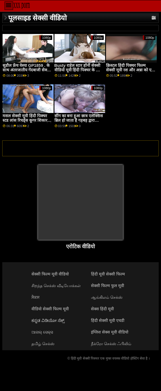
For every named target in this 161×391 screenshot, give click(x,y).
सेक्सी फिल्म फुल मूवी (107, 285)
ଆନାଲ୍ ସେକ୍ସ (42, 332)
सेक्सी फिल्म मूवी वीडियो (50, 274)
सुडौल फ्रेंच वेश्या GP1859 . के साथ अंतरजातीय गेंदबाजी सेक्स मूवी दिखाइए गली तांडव (26, 70)
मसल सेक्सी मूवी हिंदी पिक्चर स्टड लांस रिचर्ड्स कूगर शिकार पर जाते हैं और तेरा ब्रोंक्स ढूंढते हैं (27, 120)
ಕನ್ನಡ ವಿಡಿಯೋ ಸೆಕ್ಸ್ (48, 320)
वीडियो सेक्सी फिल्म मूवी (50, 309)
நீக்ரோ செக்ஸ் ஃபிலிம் (111, 343)
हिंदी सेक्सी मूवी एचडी (107, 320)
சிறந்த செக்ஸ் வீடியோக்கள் (56, 285)
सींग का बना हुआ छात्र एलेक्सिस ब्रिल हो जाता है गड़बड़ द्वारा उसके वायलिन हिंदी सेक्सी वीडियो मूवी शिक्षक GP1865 (78, 123)
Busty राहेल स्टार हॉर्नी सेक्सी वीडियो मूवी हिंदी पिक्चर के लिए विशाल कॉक (78, 70)
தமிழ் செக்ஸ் (42, 343)
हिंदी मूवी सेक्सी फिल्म (108, 274)
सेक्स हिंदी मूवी (102, 309)
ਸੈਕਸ (35, 297)
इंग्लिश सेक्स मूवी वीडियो (109, 332)
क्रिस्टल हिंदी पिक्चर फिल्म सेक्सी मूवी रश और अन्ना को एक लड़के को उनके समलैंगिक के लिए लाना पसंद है (130, 72)
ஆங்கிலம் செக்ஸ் (106, 297)
